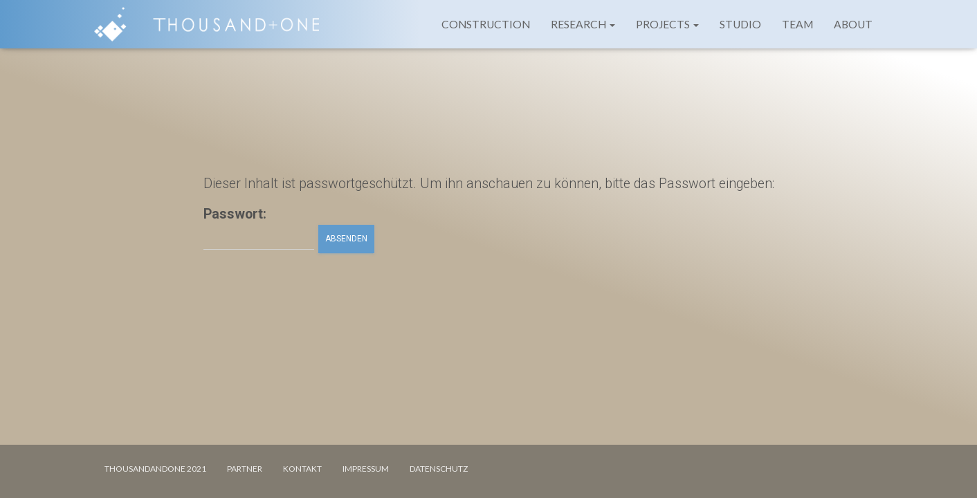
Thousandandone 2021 (155, 468)
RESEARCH (583, 24)
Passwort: (258, 228)
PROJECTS (667, 24)
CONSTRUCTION (485, 24)
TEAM (797, 24)
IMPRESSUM (366, 468)
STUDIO (740, 24)
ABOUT (853, 24)
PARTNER (244, 468)
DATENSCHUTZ (439, 468)
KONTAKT (302, 468)
